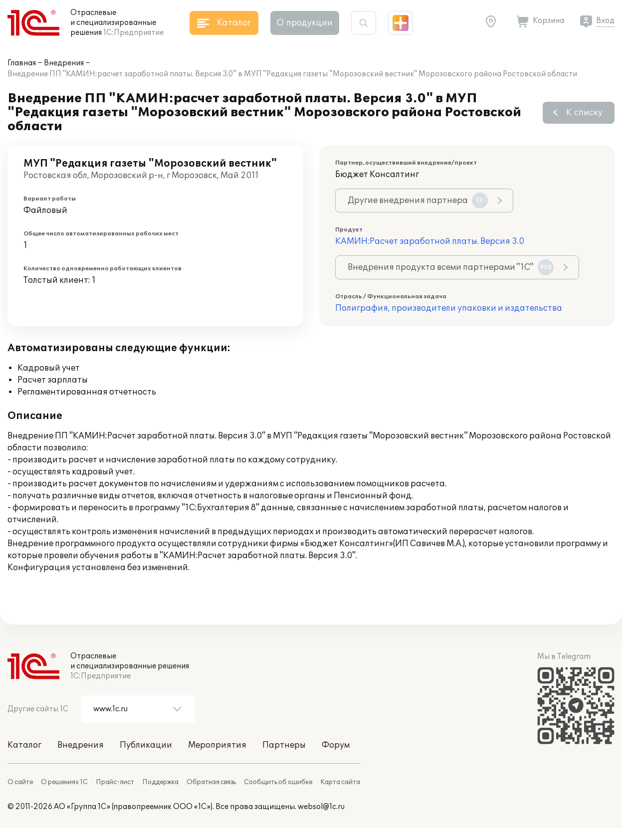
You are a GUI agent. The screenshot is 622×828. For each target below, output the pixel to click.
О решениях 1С (64, 782)
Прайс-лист (115, 782)
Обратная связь (211, 782)
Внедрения (64, 63)
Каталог (24, 745)
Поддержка (160, 782)
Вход (605, 20)
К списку (584, 113)
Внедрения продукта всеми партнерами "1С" (451, 267)
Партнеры (284, 745)
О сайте (20, 782)
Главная (21, 63)
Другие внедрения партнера (418, 200)
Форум (336, 745)
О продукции (305, 23)
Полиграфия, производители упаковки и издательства (448, 308)
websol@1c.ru (321, 807)
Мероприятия (217, 745)
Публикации (146, 745)
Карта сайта (340, 782)
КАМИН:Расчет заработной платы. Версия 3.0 (429, 241)
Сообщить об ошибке (278, 782)
